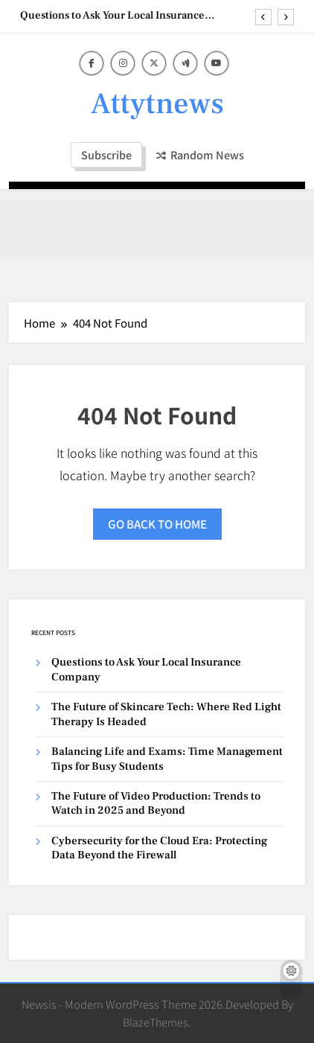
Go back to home (157, 524)
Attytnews (157, 104)
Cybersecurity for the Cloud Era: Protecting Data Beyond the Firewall (159, 848)
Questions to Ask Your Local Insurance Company (112, 16)
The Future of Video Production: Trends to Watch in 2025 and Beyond (155, 803)
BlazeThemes (155, 1022)
